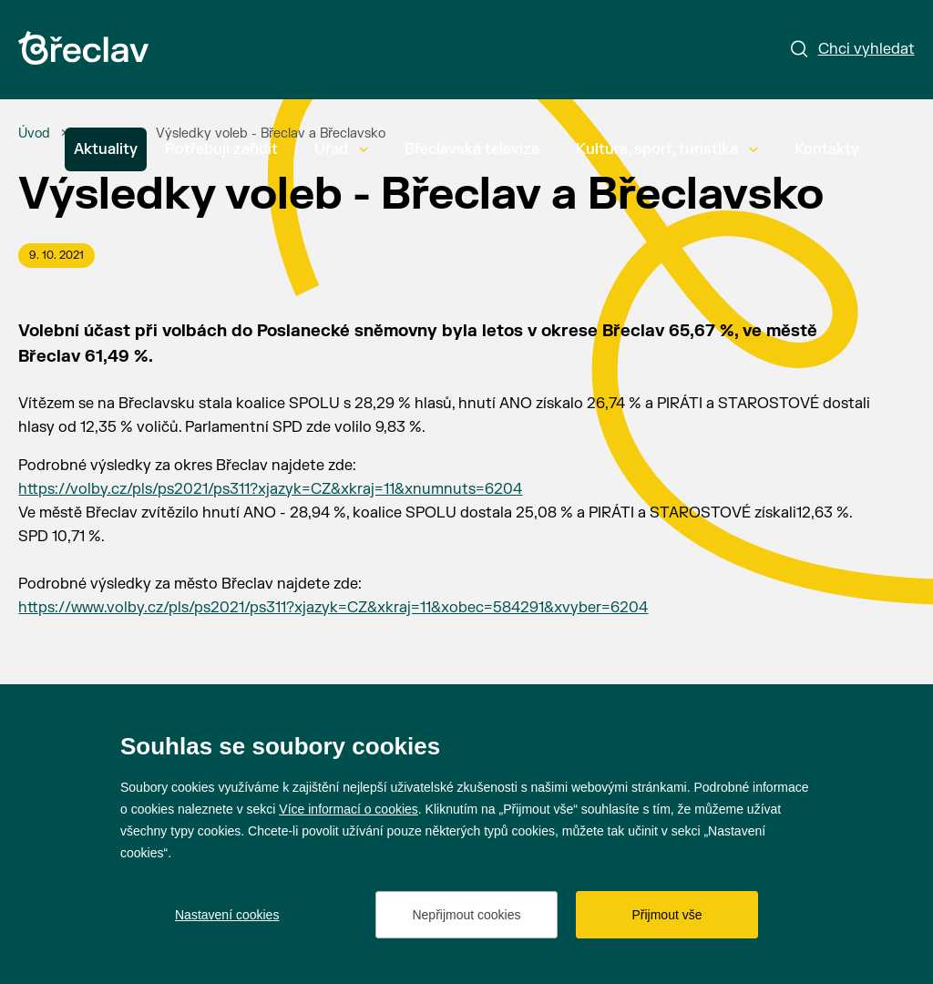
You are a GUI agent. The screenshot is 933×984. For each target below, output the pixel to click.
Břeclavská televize (472, 149)
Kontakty (827, 149)
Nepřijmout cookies (466, 914)
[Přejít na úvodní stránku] (83, 48)
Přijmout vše (666, 914)
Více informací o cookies (348, 809)
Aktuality (106, 149)
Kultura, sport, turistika (667, 149)
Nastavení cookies (227, 914)
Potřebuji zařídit (221, 149)
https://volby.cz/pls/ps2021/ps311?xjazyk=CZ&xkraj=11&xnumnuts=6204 (270, 489)
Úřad (341, 149)
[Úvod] (34, 134)
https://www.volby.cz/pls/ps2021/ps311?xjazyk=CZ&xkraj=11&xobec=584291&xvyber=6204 (333, 608)
